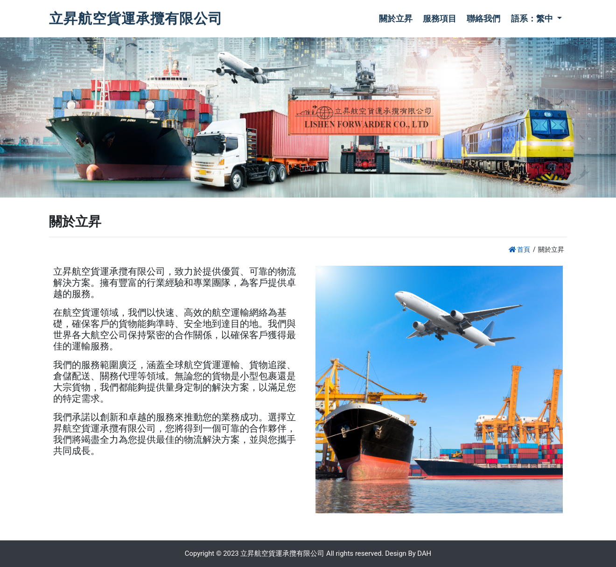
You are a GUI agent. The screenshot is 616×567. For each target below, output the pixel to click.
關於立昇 (396, 18)
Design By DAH (408, 553)
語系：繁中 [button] (533, 18)
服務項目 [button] (439, 18)
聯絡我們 (483, 18)
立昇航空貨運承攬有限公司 (136, 18)
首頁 (519, 249)
